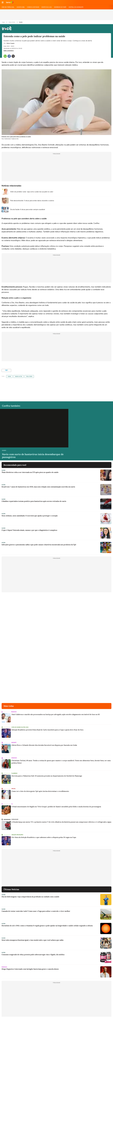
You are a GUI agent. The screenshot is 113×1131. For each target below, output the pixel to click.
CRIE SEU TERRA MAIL (8, 7)
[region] (56, 15)
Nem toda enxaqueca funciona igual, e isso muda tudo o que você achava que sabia (32, 940)
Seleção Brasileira (17, 835)
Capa (3, 22)
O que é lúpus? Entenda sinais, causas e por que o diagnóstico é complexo (29, 530)
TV (12, 804)
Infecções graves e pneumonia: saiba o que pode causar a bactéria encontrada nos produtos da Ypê (39, 545)
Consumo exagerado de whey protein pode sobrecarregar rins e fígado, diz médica (33, 955)
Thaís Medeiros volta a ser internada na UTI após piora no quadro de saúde (30, 472)
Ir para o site (9, 2)
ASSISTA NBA (21, 7)
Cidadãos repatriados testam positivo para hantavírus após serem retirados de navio (34, 501)
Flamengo (14, 773)
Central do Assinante (76, 7)
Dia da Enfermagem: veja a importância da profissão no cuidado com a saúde (30, 897)
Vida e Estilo (12, 22)
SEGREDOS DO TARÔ (60, 7)
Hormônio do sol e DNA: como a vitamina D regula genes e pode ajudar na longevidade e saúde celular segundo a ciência (47, 926)
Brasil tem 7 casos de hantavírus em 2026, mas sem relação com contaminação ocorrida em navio (38, 487)
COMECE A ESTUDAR (33, 7)
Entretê (13, 742)
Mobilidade (14, 819)
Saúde (20, 22)
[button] (3, 2)
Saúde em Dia (18, 376)
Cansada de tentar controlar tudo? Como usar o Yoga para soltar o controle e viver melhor (36, 911)
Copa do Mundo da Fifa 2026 (19, 727)
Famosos (14, 712)
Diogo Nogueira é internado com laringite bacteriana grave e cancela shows (30, 969)
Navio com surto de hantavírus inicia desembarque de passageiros (33, 455)
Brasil (14, 788)
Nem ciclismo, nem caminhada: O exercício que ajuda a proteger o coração (30, 516)
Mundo (4, 450)
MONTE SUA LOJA (46, 7)
